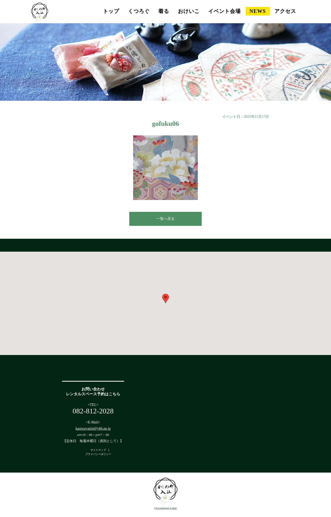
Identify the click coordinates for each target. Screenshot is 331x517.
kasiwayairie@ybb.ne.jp (93, 428)
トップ (111, 11)
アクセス (285, 11)
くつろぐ (139, 11)
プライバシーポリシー (98, 454)
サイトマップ (98, 450)
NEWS (258, 11)
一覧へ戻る (165, 219)
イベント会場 (224, 11)
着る (163, 11)
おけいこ (189, 11)
